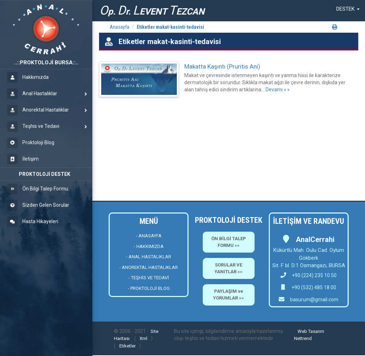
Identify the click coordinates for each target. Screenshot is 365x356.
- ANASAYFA (149, 235)
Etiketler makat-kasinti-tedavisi (170, 27)
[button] (348, 9)
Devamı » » (278, 89)
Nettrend (303, 338)
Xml (143, 338)
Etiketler (127, 346)
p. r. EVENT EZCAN (152, 10)
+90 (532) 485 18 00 (313, 287)
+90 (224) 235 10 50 (308, 275)
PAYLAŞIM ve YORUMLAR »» (228, 294)
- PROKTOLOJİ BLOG (149, 288)
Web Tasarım (311, 331)
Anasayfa (119, 27)
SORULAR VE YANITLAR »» (228, 268)
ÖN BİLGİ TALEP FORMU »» (228, 242)
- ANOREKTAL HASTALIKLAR (148, 267)
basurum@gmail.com (314, 299)
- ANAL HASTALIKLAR (148, 256)
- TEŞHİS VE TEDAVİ (149, 277)
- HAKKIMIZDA (149, 246)
